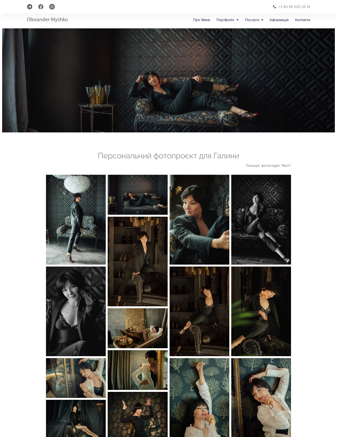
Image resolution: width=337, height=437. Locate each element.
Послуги (254, 20)
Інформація (279, 20)
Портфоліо (227, 20)
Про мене (201, 20)
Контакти (302, 20)
